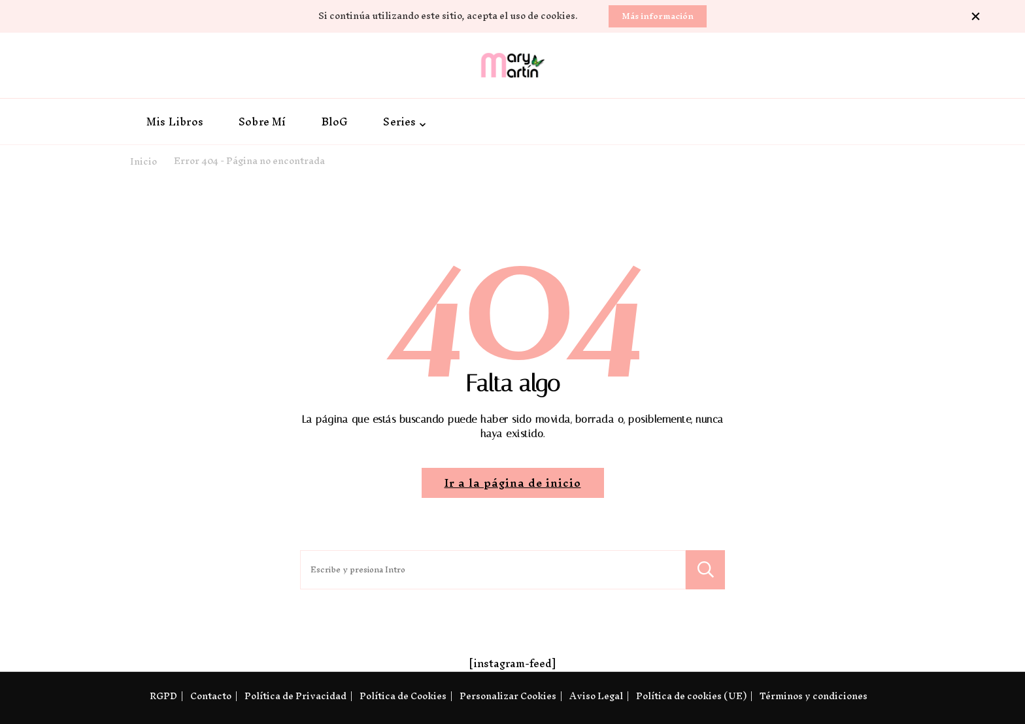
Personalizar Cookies (508, 696)
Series (399, 121)
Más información (658, 16)
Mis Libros (174, 121)
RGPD (163, 696)
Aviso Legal (596, 696)
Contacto (210, 696)
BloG (335, 121)
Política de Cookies (403, 696)
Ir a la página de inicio (513, 483)
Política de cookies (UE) (691, 696)
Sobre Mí (262, 121)
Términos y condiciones (813, 696)
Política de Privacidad (295, 696)
